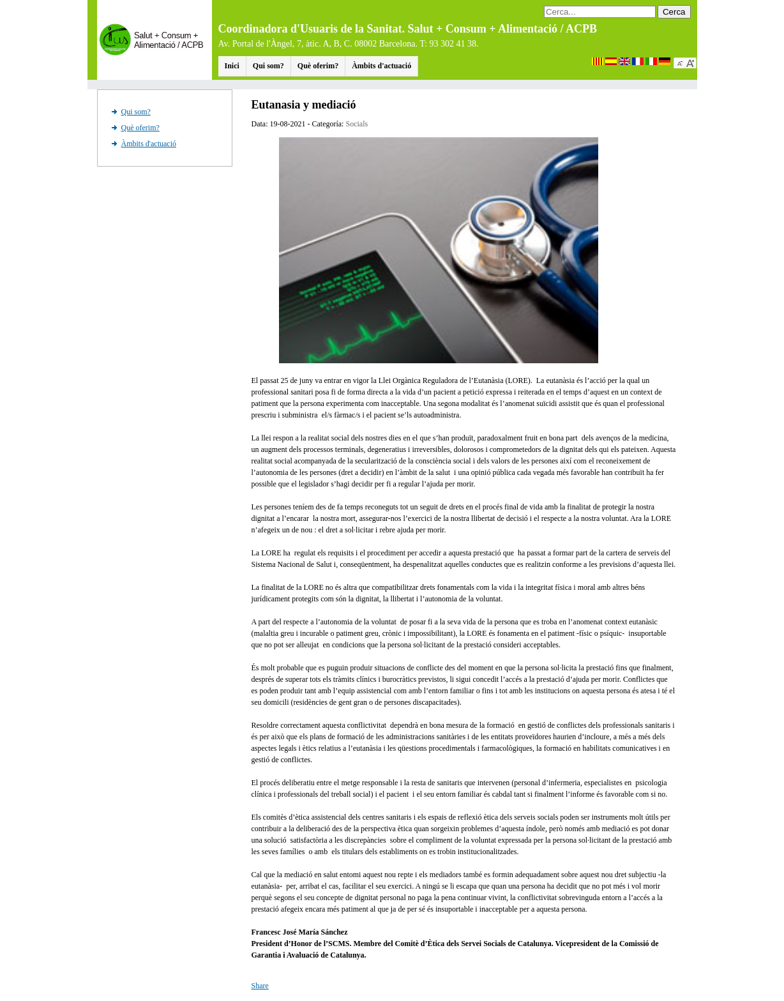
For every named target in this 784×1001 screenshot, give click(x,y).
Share (260, 985)
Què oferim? (318, 65)
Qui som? (268, 65)
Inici (232, 65)
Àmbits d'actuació (381, 65)
